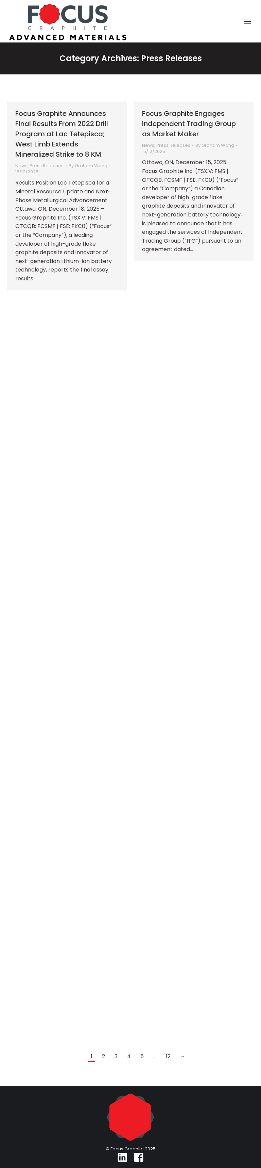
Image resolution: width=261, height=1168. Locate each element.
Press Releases (47, 165)
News (21, 165)
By (88, 166)
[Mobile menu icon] (247, 21)
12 (168, 1056)
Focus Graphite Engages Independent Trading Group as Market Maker (189, 124)
